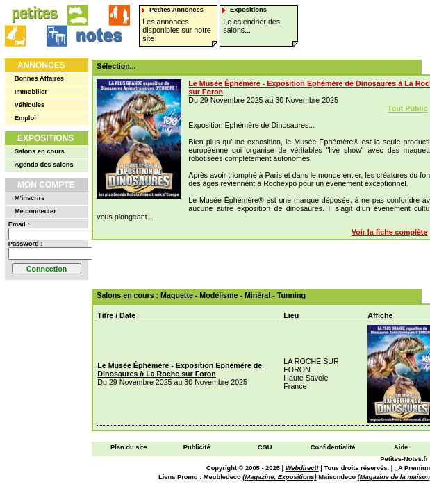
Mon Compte (46, 185)
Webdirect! (302, 468)
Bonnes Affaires (39, 78)
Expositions (45, 138)
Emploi (25, 118)
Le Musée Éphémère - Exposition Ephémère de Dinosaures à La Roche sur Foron (179, 369)
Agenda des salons (44, 164)
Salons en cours (40, 151)
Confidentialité (333, 447)
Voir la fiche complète (389, 232)
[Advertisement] (262, 264)
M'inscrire (30, 197)
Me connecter (35, 211)
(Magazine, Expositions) (279, 477)
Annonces (41, 65)
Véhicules (30, 104)
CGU (265, 447)
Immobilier (31, 91)
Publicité (196, 447)
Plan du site (128, 447)
